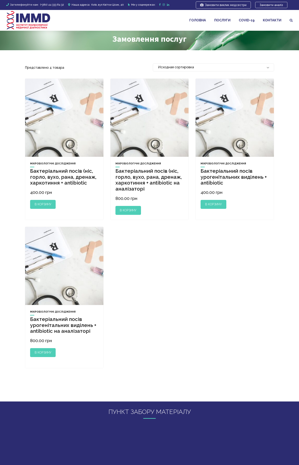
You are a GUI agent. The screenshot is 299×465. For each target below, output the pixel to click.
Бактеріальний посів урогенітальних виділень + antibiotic (234, 177)
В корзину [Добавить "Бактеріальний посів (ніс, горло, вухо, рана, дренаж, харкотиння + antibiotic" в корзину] (43, 204)
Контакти (272, 20)
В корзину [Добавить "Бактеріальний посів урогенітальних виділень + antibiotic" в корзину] (213, 204)
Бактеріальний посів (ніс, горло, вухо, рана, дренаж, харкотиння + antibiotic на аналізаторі (148, 180)
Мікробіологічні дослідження (53, 163)
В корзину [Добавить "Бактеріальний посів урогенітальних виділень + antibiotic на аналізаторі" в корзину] (43, 352)
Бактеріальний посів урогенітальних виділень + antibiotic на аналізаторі (63, 325)
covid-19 (247, 20)
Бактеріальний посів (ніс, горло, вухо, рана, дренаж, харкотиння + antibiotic (63, 177)
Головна (197, 20)
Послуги (222, 20)
